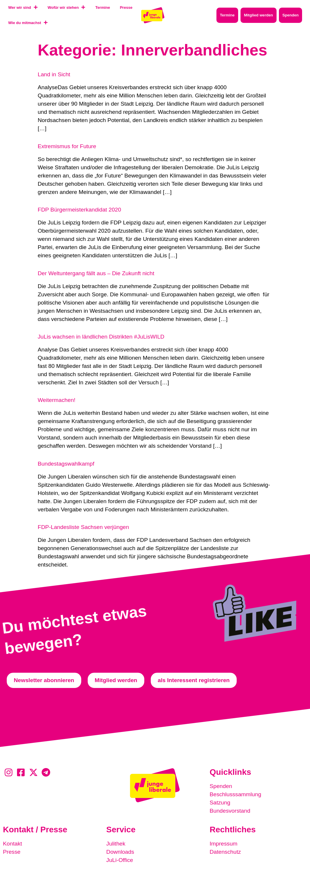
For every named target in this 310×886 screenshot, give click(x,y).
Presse (12, 852)
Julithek (115, 844)
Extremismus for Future (67, 146)
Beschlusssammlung (235, 794)
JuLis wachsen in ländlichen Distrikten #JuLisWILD (101, 337)
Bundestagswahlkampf (66, 464)
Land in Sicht (54, 74)
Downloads (120, 852)
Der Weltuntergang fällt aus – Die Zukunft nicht (96, 273)
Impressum (224, 844)
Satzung (220, 802)
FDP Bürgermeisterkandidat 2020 (79, 210)
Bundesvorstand (230, 811)
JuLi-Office (119, 860)
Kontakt (12, 844)
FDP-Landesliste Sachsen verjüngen (83, 527)
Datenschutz (225, 852)
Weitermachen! (57, 400)
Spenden (221, 786)
